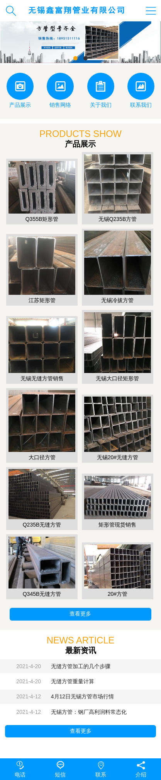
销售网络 (60, 90)
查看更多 (80, 614)
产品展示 (20, 90)
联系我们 (140, 90)
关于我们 (100, 90)
